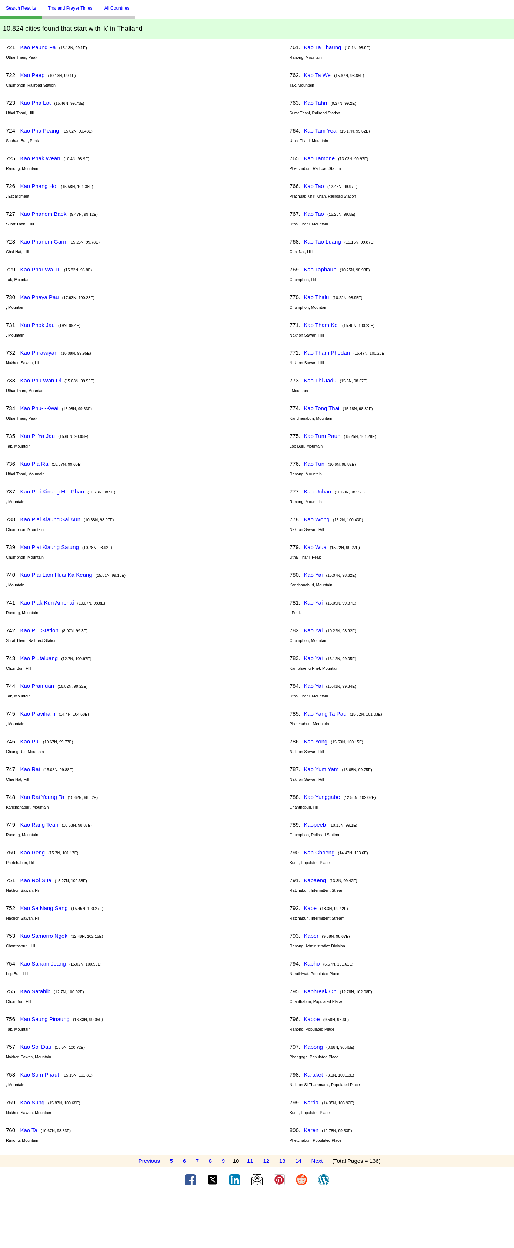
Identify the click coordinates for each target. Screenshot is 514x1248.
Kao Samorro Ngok (43, 936)
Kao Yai (313, 575)
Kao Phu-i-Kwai (39, 408)
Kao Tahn (315, 103)
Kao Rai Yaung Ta (42, 797)
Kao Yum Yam (321, 769)
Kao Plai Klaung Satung (49, 547)
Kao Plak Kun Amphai (47, 602)
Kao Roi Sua (35, 880)
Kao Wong (317, 519)
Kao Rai (30, 769)
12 (266, 1161)
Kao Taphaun (320, 269)
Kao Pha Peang (39, 130)
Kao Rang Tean (39, 825)
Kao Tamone (319, 158)
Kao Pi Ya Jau (37, 436)
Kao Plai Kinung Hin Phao (52, 491)
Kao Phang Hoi (38, 186)
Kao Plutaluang (39, 658)
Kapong (313, 1047)
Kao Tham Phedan (327, 352)
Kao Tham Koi (321, 325)
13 (282, 1161)
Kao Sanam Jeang (43, 963)
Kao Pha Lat (35, 103)
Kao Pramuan (37, 686)
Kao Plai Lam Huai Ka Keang (56, 575)
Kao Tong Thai (321, 408)
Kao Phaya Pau (39, 297)
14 (298, 1161)
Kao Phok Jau (37, 325)
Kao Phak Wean (40, 158)
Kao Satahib (35, 991)
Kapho (312, 963)
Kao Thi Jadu (320, 380)
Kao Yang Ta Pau (325, 713)
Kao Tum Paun (322, 436)
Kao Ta (28, 1130)
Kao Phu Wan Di (40, 380)
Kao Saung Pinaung (44, 1019)
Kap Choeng (319, 852)
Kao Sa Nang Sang (43, 908)
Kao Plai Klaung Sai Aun (50, 519)
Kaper (311, 936)
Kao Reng (32, 852)
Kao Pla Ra (34, 464)
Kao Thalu (316, 297)
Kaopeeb (315, 825)
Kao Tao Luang (322, 241)
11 (250, 1161)
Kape (310, 908)
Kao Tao (314, 186)
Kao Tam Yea (320, 130)
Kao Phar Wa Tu (40, 269)
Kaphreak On (320, 991)
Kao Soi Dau (35, 1047)
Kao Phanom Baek (43, 214)
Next (317, 1161)
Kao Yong (315, 741)
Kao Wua (315, 547)
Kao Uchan (317, 491)
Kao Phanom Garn (43, 241)
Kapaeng (315, 880)
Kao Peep (32, 75)
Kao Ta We (317, 75)
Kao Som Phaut (39, 1074)
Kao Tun (314, 464)
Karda (311, 1102)
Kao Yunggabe (322, 797)
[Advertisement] (257, 1219)
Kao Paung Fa (38, 47)
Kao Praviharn (37, 713)
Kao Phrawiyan (38, 352)
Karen (311, 1130)
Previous (149, 1161)
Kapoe (312, 1019)
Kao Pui (30, 741)
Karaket (313, 1074)
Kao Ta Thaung (322, 47)
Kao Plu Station (39, 630)
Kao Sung (32, 1102)
